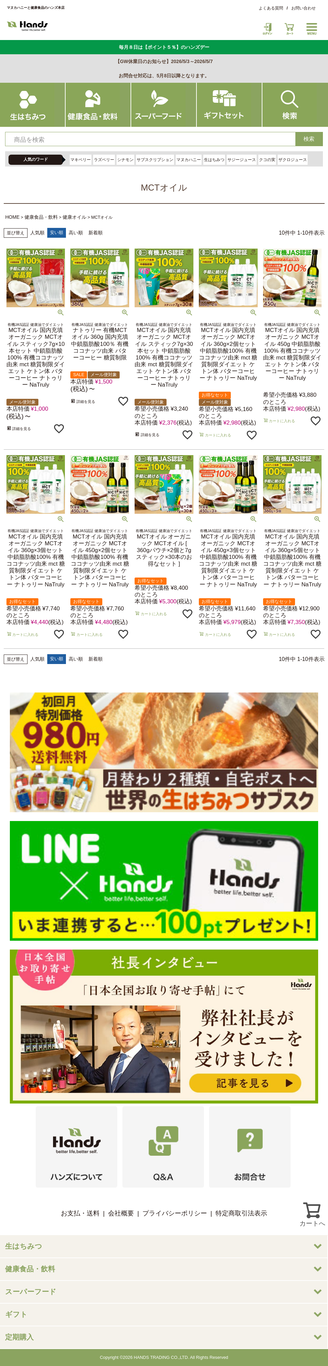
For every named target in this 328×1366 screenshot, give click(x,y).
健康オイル (74, 217)
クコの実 (267, 160)
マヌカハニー (188, 160)
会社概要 (121, 1213)
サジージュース (241, 160)
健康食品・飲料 (41, 217)
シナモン (125, 160)
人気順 (37, 232)
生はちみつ (214, 160)
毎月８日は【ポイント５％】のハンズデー (164, 47)
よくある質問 (271, 8)
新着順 (95, 232)
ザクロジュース (292, 160)
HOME (12, 217)
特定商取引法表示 (241, 1213)
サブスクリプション (155, 160)
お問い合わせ (303, 8)
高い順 (76, 232)
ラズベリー (104, 160)
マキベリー (80, 160)
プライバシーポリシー (174, 1213)
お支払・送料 (80, 1213)
